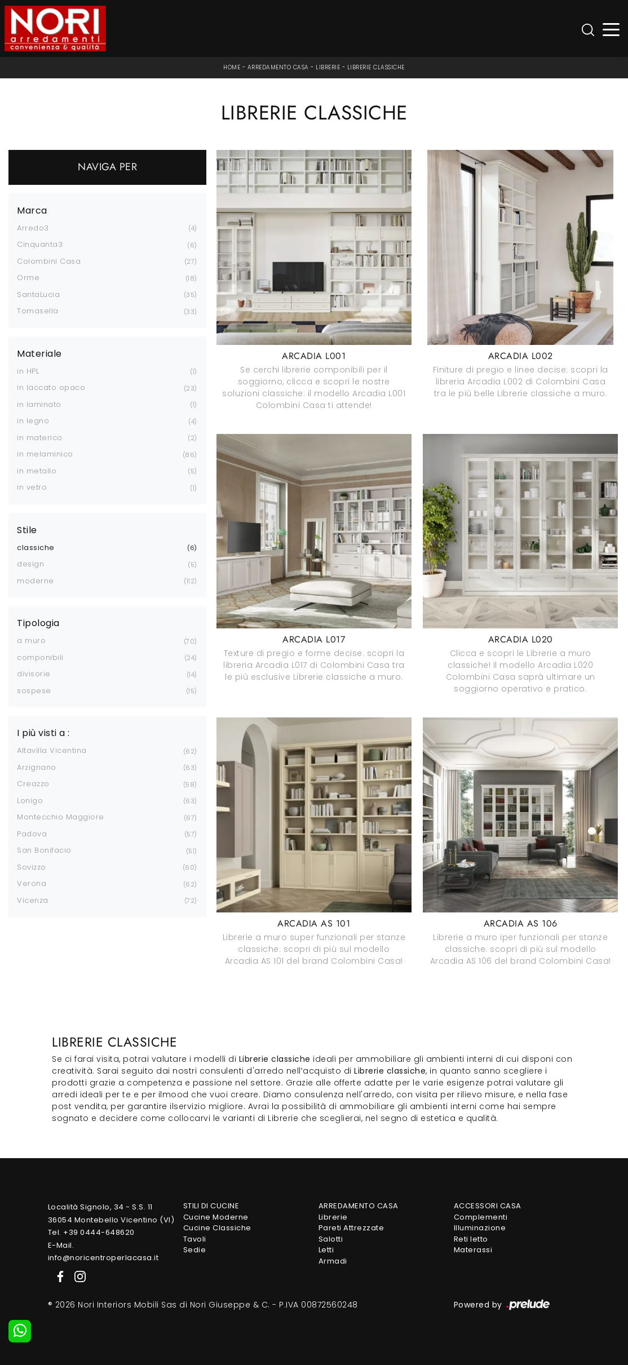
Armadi (333, 1261)
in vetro (32, 487)
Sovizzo (31, 867)
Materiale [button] (39, 354)
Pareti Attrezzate (351, 1227)
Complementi (481, 1217)
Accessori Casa (487, 1205)
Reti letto (471, 1239)
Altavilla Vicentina (52, 750)
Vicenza (32, 900)
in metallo (36, 471)
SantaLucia (38, 294)
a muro (31, 640)
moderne (35, 580)
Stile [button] (27, 530)
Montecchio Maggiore (60, 817)
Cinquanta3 (40, 244)
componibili (40, 657)
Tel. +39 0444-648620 (91, 1232)
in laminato (39, 404)
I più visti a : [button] (43, 733)
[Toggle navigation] (611, 28)
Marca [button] (32, 211)
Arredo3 (33, 228)
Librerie (328, 67)
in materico (40, 437)
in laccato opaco (51, 387)
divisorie (34, 673)
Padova (32, 833)
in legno (33, 420)
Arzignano (36, 767)
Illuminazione (480, 1227)
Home (231, 67)
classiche (36, 547)
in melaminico (45, 454)
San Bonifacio (44, 850)
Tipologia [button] (38, 623)
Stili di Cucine (211, 1205)
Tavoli (194, 1239)
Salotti (331, 1239)
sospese (34, 690)
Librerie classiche (376, 67)
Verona (31, 883)
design (30, 564)
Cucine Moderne (216, 1217)
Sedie (194, 1249)
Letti (326, 1249)
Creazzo (33, 783)
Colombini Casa (49, 261)
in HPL (28, 371)
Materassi (473, 1249)
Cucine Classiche (217, 1227)
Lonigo (30, 800)
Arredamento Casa (278, 67)
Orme (28, 277)
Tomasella (38, 310)
